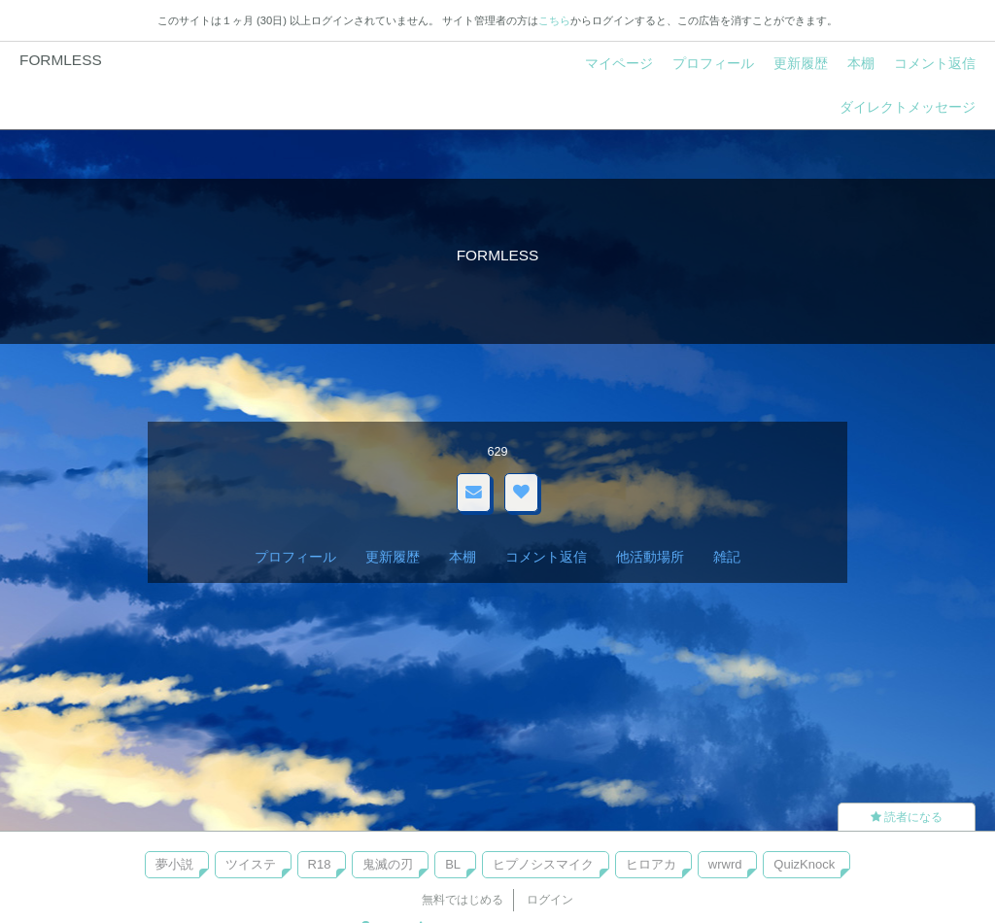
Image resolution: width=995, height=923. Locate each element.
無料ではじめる (462, 899)
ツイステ (250, 864)
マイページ (619, 63)
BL (453, 864)
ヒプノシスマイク (543, 864)
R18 (319, 864)
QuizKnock (804, 864)
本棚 (861, 63)
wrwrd (725, 864)
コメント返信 (935, 63)
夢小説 (174, 864)
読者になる (907, 817)
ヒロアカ (651, 864)
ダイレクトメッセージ (908, 107)
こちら (554, 20)
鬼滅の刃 (387, 864)
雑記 (726, 556)
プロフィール (713, 63)
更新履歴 (800, 63)
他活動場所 (650, 556)
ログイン (550, 899)
